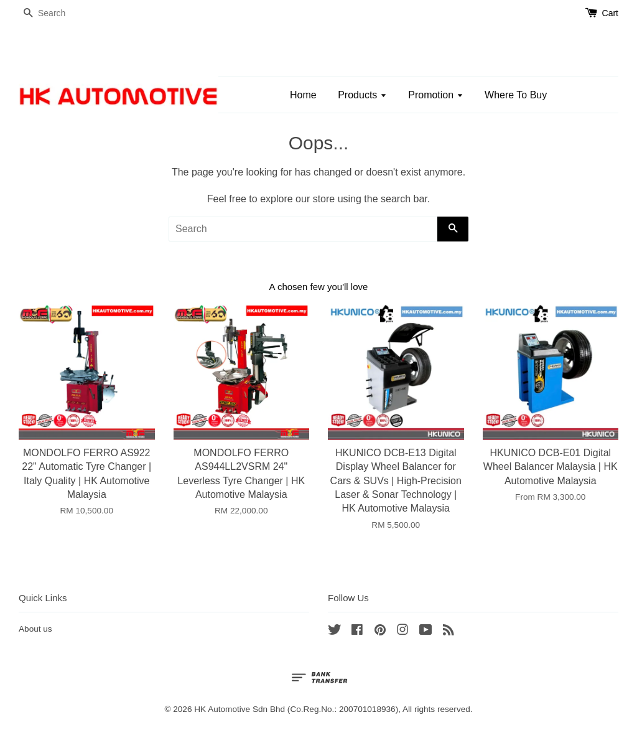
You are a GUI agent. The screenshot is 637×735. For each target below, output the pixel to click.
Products (362, 95)
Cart (610, 13)
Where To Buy (516, 95)
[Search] (56, 13)
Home (303, 95)
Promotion (435, 95)
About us (35, 629)
